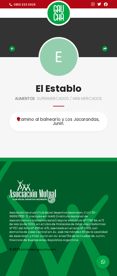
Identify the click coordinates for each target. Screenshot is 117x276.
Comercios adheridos (12, 49)
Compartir (105, 49)
